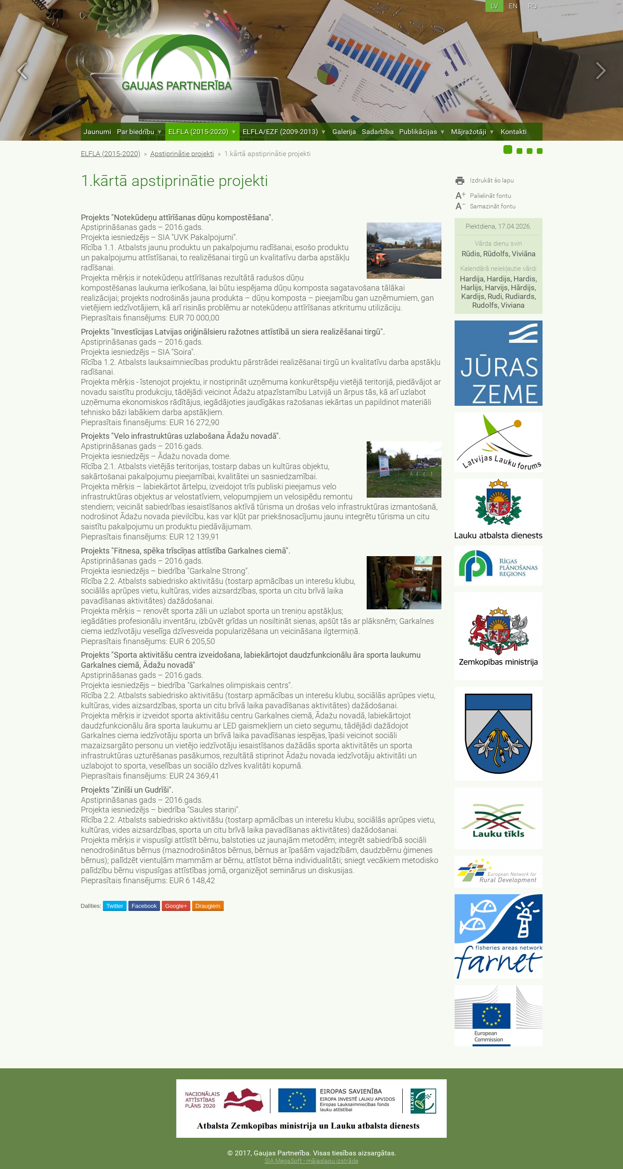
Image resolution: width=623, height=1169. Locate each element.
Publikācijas (422, 131)
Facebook (144, 906)
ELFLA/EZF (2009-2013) (285, 131)
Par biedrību (140, 131)
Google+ (176, 906)
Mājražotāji (473, 131)
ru (532, 6)
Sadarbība (378, 131)
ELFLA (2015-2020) (202, 131)
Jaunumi (97, 131)
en (513, 6)
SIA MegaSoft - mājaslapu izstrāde (311, 1161)
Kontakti (514, 131)
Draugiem (207, 906)
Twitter (114, 906)
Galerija (344, 131)
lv (494, 6)
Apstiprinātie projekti (182, 153)
